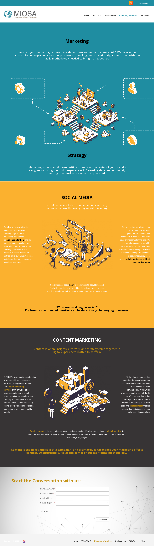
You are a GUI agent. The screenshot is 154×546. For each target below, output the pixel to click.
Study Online (110, 15)
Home (86, 15)
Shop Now (97, 15)
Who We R (86, 541)
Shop (143, 541)
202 (16, 541)
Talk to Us (144, 15)
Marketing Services (128, 15)
